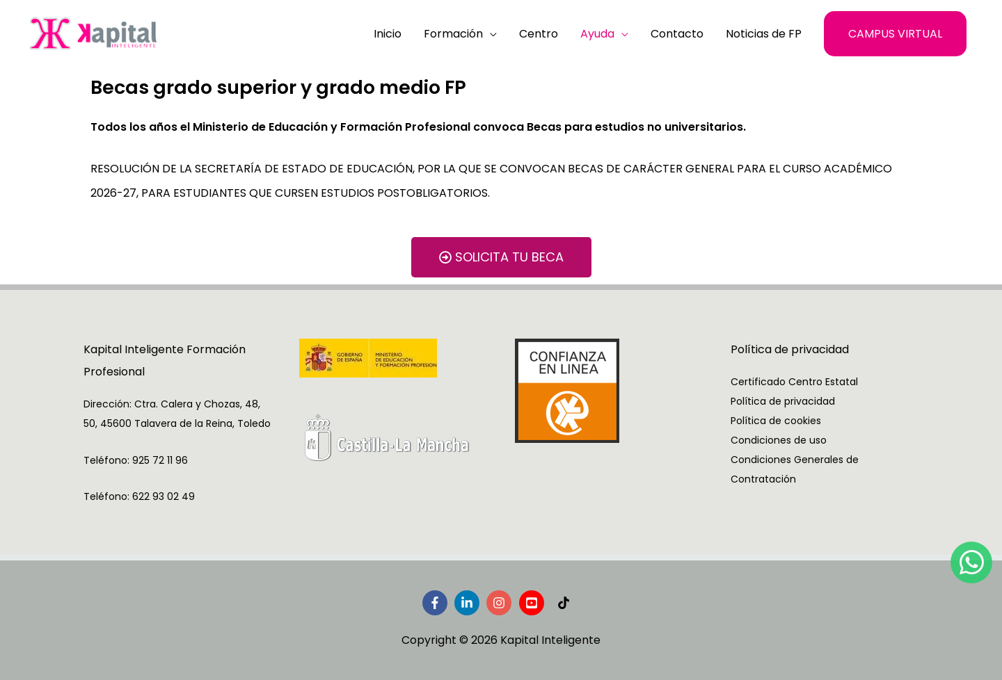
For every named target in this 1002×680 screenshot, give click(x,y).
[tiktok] (565, 602)
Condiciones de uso (779, 440)
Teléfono (105, 460)
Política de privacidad (783, 401)
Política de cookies (776, 421)
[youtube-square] (533, 602)
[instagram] (501, 602)
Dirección (106, 404)
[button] (895, 33)
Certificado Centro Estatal (794, 382)
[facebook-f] (437, 602)
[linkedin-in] (469, 602)
